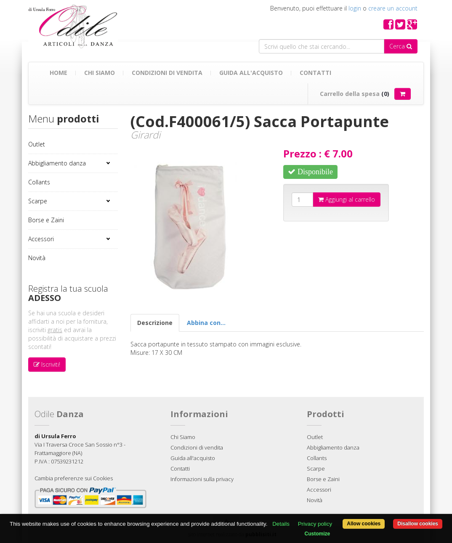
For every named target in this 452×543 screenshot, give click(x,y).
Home (58, 73)
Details (281, 524)
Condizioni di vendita (167, 73)
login (354, 8)
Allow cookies (363, 524)
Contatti (315, 73)
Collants (39, 182)
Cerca (400, 46)
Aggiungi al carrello (346, 199)
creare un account (392, 8)
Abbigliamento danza (57, 163)
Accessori (41, 239)
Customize (317, 534)
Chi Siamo (99, 73)
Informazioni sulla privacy (202, 479)
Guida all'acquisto (251, 73)
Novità (36, 258)
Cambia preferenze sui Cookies (74, 478)
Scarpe (37, 201)
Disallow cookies (417, 524)
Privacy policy (315, 524)
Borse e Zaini (46, 220)
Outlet (36, 144)
